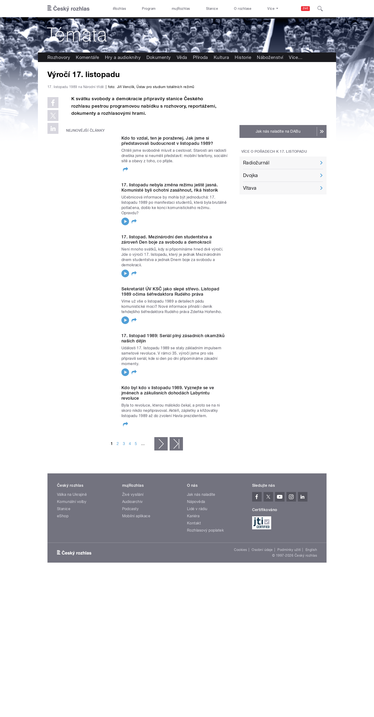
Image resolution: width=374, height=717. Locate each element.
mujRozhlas (181, 8)
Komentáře (87, 57)
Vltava (250, 188)
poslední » (176, 545)
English (311, 651)
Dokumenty (158, 57)
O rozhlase (242, 8)
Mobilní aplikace (136, 617)
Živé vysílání (133, 595)
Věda (182, 57)
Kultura (221, 57)
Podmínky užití (289, 651)
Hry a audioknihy (123, 57)
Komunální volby (71, 603)
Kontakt (194, 624)
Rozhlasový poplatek (205, 631)
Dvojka (250, 175)
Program (149, 8)
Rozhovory (58, 57)
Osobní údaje (262, 651)
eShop (62, 617)
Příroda (200, 57)
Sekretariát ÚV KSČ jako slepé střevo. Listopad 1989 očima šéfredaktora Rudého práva (170, 393)
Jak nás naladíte (201, 595)
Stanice (212, 8)
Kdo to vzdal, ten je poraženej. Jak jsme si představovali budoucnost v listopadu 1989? (167, 242)
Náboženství (270, 57)
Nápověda (196, 603)
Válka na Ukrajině (72, 595)
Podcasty (130, 610)
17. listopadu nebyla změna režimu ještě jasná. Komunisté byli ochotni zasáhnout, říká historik (169, 289)
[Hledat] (320, 8)
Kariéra (193, 617)
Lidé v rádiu (197, 610)
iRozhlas (119, 8)
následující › (161, 545)
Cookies (240, 651)
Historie (243, 57)
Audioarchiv (132, 603)
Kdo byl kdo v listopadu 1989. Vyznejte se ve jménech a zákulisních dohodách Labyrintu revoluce (167, 494)
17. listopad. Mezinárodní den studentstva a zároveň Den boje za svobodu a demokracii (166, 341)
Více (295, 57)
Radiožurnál (256, 163)
